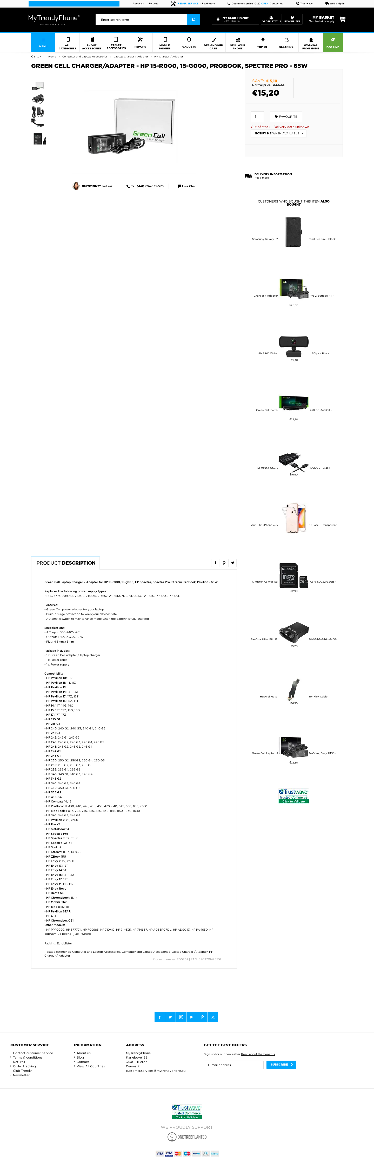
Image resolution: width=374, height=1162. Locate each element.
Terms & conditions (27, 1057)
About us (138, 4)
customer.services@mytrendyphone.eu (155, 1070)
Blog (80, 1057)
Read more (208, 4)
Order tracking (24, 1066)
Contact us (276, 4)
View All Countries (91, 1066)
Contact (83, 1061)
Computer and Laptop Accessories (96, 951)
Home (52, 56)
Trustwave (304, 4)
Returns (153, 4)
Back (37, 56)
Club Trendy (22, 1070)
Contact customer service (33, 1053)
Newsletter (21, 1075)
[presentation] (148, 19)
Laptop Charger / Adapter (189, 951)
